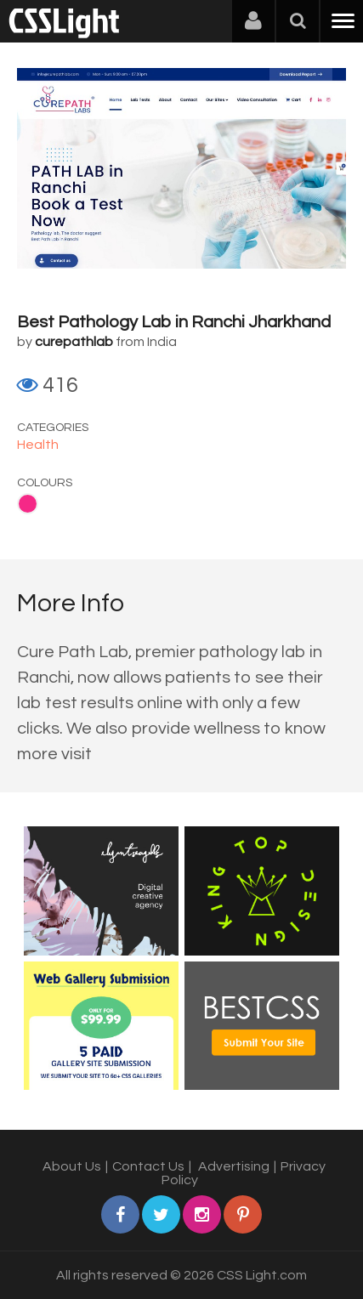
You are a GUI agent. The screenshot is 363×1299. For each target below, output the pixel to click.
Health (38, 444)
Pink (27, 503)
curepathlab (74, 342)
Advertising (233, 1166)
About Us (72, 1166)
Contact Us (148, 1166)
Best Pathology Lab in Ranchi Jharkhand (174, 322)
